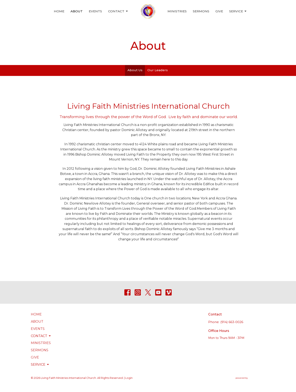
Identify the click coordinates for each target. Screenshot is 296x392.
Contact (118, 11)
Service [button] (40, 365)
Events (95, 11)
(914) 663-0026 (231, 322)
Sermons (201, 11)
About (77, 11)
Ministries (177, 11)
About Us (134, 70)
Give (219, 11)
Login (129, 377)
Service (238, 11)
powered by (250, 378)
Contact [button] (41, 336)
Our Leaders (157, 70)
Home (59, 11)
